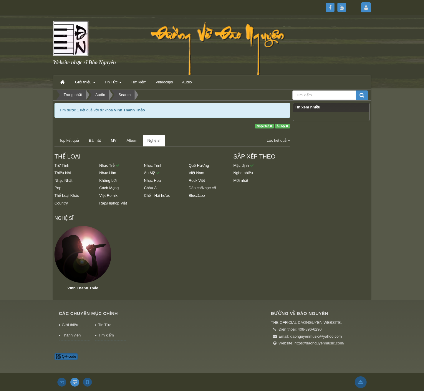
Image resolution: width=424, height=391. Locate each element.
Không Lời (108, 180)
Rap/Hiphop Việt (113, 203)
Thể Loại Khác (66, 195)
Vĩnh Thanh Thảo (82, 288)
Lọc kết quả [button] (278, 140)
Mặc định (243, 165)
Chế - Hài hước (157, 195)
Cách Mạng (109, 188)
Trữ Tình (61, 165)
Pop (57, 188)
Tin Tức (104, 325)
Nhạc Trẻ (264, 126)
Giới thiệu (70, 325)
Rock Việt (197, 180)
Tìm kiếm (106, 335)
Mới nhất (240, 180)
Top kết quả (69, 140)
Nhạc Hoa (152, 180)
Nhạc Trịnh (153, 165)
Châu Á (150, 188)
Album (132, 140)
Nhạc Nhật (63, 180)
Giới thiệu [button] (85, 84)
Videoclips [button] (164, 82)
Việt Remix (108, 195)
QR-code (66, 356)
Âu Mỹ (283, 126)
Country (61, 203)
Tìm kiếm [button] (138, 82)
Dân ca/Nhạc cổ (202, 188)
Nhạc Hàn (107, 173)
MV (114, 140)
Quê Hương (199, 165)
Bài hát (95, 140)
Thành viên (71, 335)
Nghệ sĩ (154, 140)
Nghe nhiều (243, 173)
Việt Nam (196, 173)
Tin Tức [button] (113, 84)
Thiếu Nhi (62, 173)
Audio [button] (187, 82)
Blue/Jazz (197, 195)
